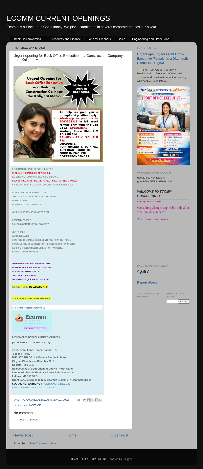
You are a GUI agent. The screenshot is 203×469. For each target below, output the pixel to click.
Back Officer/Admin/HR (29, 39)
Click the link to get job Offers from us (28, 308)
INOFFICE (35, 405)
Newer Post (23, 435)
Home (72, 435)
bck (25, 405)
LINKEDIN (64, 383)
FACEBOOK (48, 383)
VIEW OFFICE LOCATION (43, 388)
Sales (121, 39)
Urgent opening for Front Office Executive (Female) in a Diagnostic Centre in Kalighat (163, 59)
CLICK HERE (20, 286)
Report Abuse (147, 282)
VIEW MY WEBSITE (21, 388)
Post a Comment (28, 419)
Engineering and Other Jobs (150, 39)
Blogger (127, 459)
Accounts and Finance (66, 39)
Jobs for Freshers (99, 39)
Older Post (119, 435)
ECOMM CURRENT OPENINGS (58, 18)
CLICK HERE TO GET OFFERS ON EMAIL (31, 298)
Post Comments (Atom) (43, 443)
